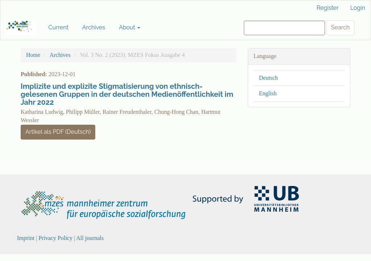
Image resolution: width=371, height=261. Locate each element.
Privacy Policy (55, 238)
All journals (90, 238)
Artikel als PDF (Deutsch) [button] (58, 131)
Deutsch (268, 78)
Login (357, 7)
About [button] (129, 27)
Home (33, 55)
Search (340, 27)
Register (328, 7)
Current (58, 27)
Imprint (25, 238)
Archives (93, 27)
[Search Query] (284, 28)
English (268, 93)
